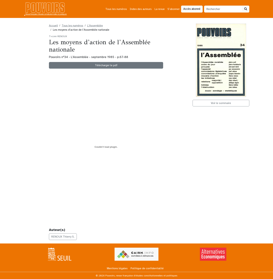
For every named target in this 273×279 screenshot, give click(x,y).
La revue (159, 9)
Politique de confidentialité (147, 268)
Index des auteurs (141, 9)
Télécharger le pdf (106, 65)
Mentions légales (117, 268)
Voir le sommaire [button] (221, 103)
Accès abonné (191, 9)
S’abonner (173, 9)
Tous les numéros (116, 9)
